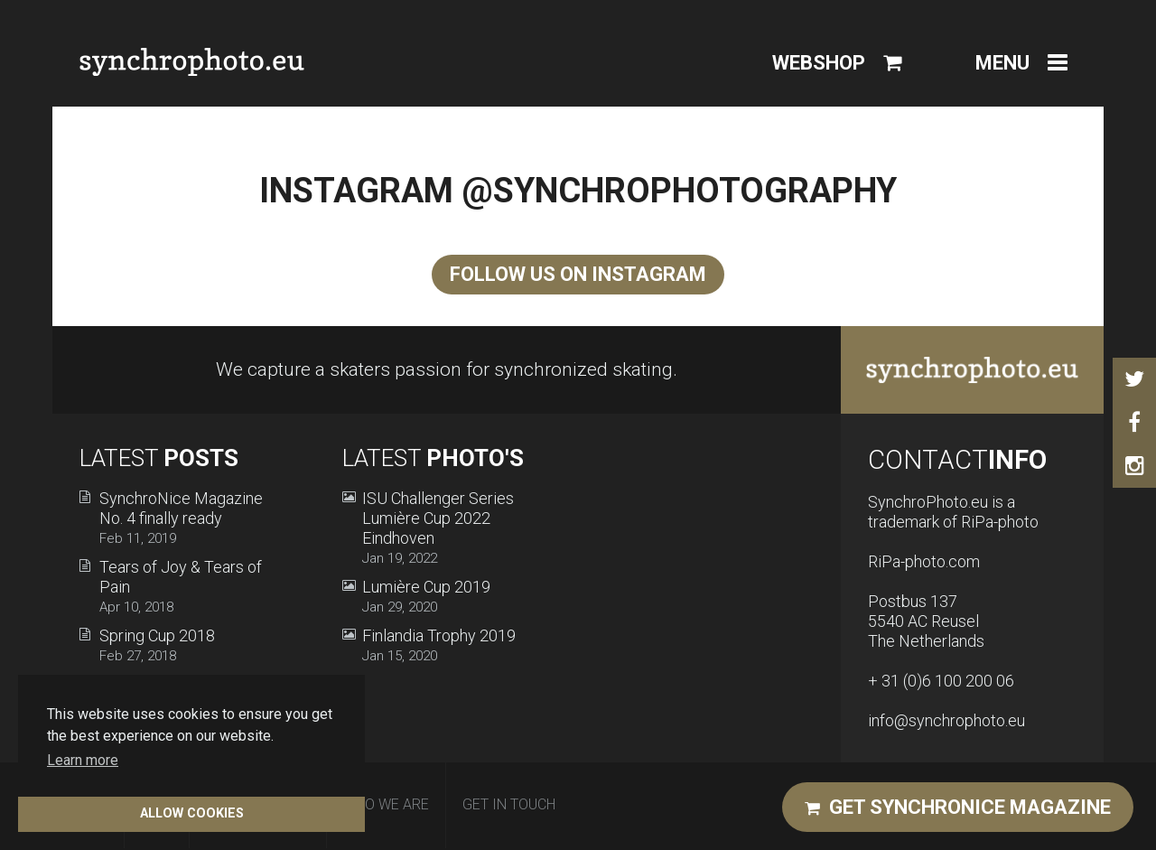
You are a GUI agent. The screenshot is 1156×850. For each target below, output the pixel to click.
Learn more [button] (82, 760)
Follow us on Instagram (578, 274)
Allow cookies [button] (192, 813)
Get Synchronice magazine (958, 807)
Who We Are (386, 804)
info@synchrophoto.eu (946, 720)
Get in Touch (508, 804)
